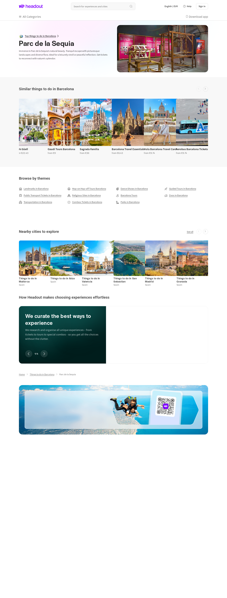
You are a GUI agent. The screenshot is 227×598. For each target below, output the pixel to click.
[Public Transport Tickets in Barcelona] (40, 195)
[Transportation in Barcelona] (35, 202)
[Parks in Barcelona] (128, 202)
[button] (187, 6)
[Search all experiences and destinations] (103, 6)
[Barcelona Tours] (126, 195)
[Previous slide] (28, 353)
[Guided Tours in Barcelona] (180, 188)
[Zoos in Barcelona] (176, 195)
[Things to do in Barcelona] (42, 374)
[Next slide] (205, 89)
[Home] (22, 374)
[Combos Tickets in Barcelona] (84, 202)
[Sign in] (202, 6)
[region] (113, 127)
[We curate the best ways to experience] (157, 331)
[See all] (190, 231)
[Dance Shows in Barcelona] (132, 188)
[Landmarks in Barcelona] (33, 188)
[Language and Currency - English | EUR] (171, 6)
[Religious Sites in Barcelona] (84, 195)
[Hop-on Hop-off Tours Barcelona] (86, 188)
